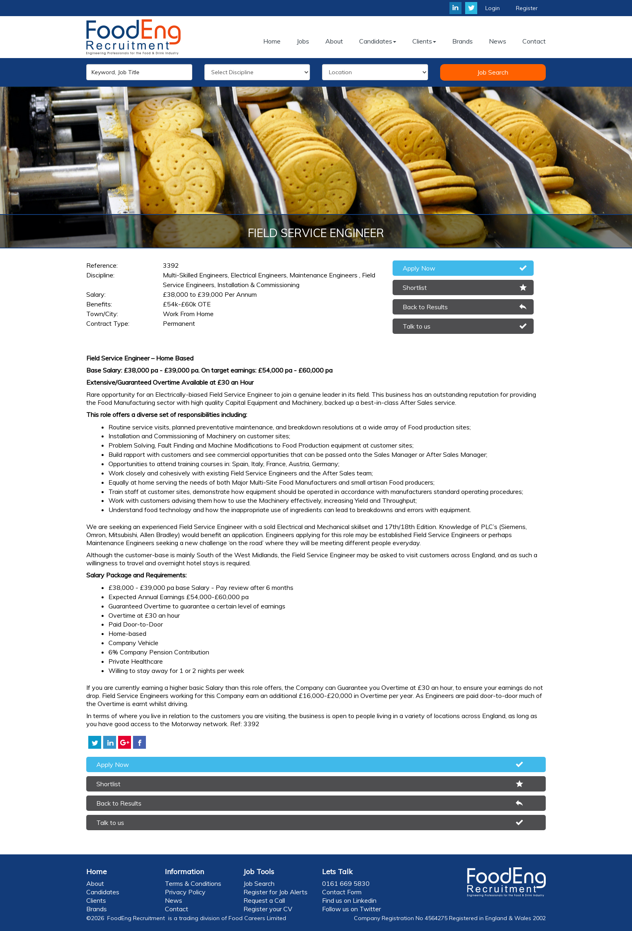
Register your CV (267, 909)
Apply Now (419, 268)
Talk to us (416, 326)
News (173, 900)
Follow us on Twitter (351, 909)
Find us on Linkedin (349, 900)
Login (492, 8)
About (95, 883)
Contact (176, 909)
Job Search (492, 72)
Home (96, 871)
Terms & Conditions (193, 883)
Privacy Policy (185, 892)
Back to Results (425, 307)
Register (527, 8)
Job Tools (258, 871)
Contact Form (342, 892)
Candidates (102, 892)
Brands (96, 909)
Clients (96, 900)
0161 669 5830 (346, 883)
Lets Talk (337, 871)
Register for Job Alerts (275, 892)
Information (184, 871)
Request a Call (264, 900)
